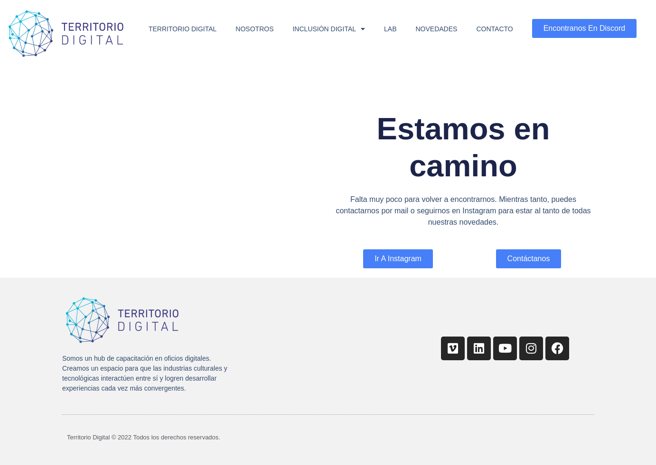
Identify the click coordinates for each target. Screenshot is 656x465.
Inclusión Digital (328, 29)
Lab (390, 29)
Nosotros (254, 29)
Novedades (437, 29)
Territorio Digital (182, 29)
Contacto (494, 29)
